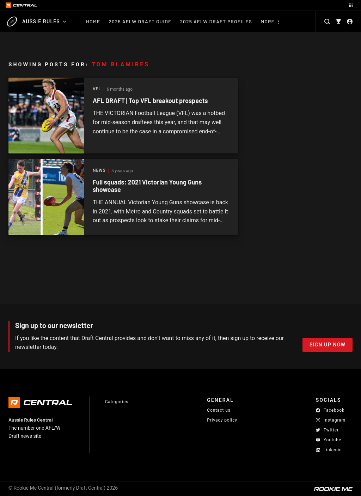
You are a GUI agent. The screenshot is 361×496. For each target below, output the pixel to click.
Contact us (219, 410)
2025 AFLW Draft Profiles (216, 21)
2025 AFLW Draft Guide (140, 21)
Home (93, 21)
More (268, 21)
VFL (97, 89)
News (99, 170)
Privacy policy (222, 420)
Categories (117, 401)
